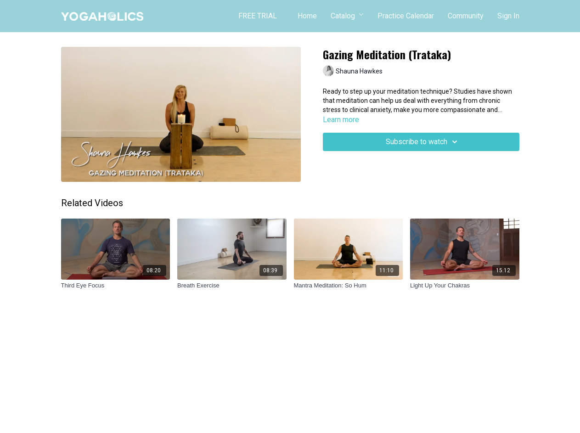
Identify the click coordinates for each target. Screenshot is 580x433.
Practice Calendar (405, 15)
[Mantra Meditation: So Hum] (348, 285)
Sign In (508, 15)
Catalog (347, 15)
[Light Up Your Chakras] (464, 285)
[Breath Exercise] (232, 285)
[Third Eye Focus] (115, 285)
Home (307, 15)
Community (466, 15)
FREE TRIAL (257, 15)
